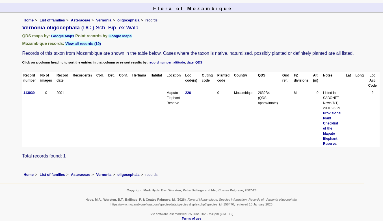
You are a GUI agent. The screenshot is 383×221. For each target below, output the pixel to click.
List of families (52, 20)
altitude (179, 62)
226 (188, 93)
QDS (198, 62)
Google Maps (62, 36)
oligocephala (128, 20)
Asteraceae (80, 20)
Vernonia (103, 20)
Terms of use (191, 218)
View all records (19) (83, 43)
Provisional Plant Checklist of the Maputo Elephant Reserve (332, 128)
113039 (29, 93)
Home (29, 20)
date (190, 62)
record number (160, 62)
